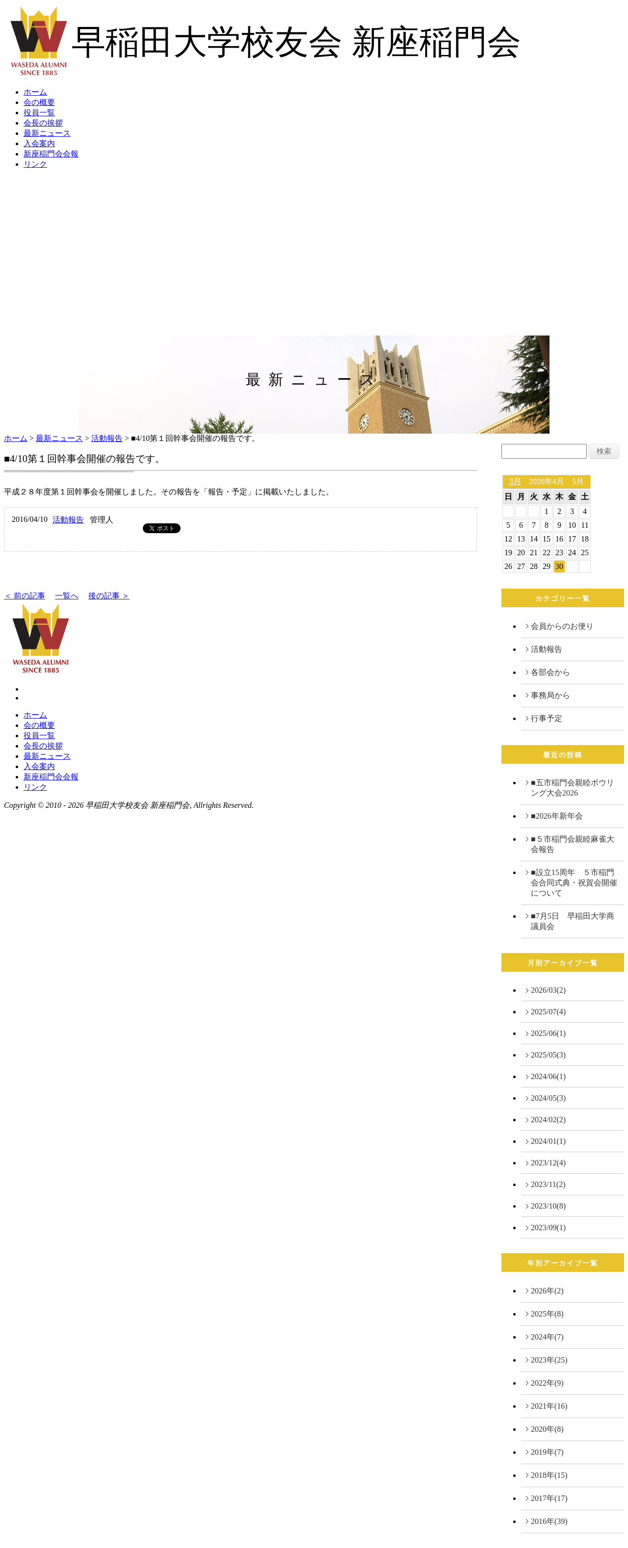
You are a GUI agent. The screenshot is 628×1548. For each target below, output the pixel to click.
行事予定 (546, 718)
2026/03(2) (548, 990)
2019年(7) (547, 1452)
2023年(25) (549, 1360)
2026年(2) (547, 1291)
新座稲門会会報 (51, 154)
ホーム (35, 92)
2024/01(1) (548, 1141)
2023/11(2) (548, 1184)
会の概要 (39, 102)
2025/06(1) (548, 1033)
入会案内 (39, 143)
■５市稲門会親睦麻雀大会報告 (572, 844)
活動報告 (107, 438)
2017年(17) (549, 1498)
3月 (515, 481)
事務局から (550, 695)
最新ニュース (47, 133)
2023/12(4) (548, 1163)
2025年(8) (547, 1314)
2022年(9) (547, 1383)
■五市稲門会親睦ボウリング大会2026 (572, 787)
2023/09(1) (548, 1227)
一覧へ (66, 596)
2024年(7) (547, 1337)
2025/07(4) (548, 1011)
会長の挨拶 (43, 123)
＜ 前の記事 (24, 596)
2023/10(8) (548, 1206)
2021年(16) (549, 1406)
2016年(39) (549, 1521)
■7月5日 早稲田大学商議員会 (572, 921)
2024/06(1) (548, 1076)
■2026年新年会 (557, 816)
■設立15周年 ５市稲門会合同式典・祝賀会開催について (574, 882)
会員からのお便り (562, 626)
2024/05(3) (548, 1098)
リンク (35, 164)
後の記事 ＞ (109, 596)
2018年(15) (549, 1475)
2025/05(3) (548, 1055)
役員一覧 (39, 112)
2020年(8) (547, 1429)
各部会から (550, 672)
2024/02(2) (548, 1119)
